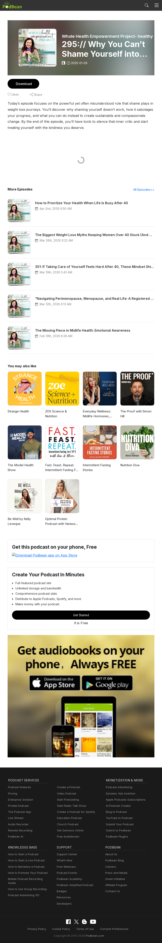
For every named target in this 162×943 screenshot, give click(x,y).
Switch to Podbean (117, 830)
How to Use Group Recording (26, 884)
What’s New (64, 860)
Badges (61, 891)
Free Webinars (66, 866)
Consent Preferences (112, 928)
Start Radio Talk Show (70, 805)
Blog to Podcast (115, 811)
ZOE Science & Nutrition (56, 414)
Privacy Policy (39, 928)
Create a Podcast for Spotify (74, 811)
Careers (110, 866)
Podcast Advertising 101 (23, 891)
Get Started (81, 615)
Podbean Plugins (116, 836)
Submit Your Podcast (119, 824)
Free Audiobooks (67, 836)
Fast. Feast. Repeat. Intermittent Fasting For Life (61, 468)
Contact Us (112, 891)
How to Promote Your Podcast (26, 872)
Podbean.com (93, 935)
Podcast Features (19, 787)
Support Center (66, 854)
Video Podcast (66, 793)
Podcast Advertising (118, 787)
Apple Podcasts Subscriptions (124, 799)
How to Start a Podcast (22, 854)
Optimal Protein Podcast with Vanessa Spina (62, 521)
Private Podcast (17, 805)
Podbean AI (15, 836)
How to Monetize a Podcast (25, 866)
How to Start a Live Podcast (25, 860)
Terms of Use (85, 928)
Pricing (12, 793)
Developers (64, 903)
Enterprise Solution (19, 799)
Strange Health (18, 411)
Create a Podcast (67, 787)
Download (23, 83)
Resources (63, 897)
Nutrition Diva (129, 465)
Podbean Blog (114, 860)
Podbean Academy (68, 878)
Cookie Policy (62, 928)
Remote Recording (19, 830)
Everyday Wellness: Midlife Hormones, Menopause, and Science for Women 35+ (99, 414)
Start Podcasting (67, 799)
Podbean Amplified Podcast (74, 884)
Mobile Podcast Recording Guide (28, 878)
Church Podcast (67, 824)
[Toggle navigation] (156, 5)
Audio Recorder (17, 824)
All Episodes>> (144, 189)
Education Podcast (68, 818)
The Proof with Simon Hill (135, 414)
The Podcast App (18, 811)
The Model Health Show (24, 465)
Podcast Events (66, 872)
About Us (111, 854)
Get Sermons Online (69, 830)
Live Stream (15, 818)
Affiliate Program (115, 884)
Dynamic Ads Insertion (120, 793)
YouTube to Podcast (118, 818)
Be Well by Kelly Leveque (19, 521)
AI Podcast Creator (117, 805)
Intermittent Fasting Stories (96, 467)
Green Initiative (114, 878)
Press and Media (115, 872)
